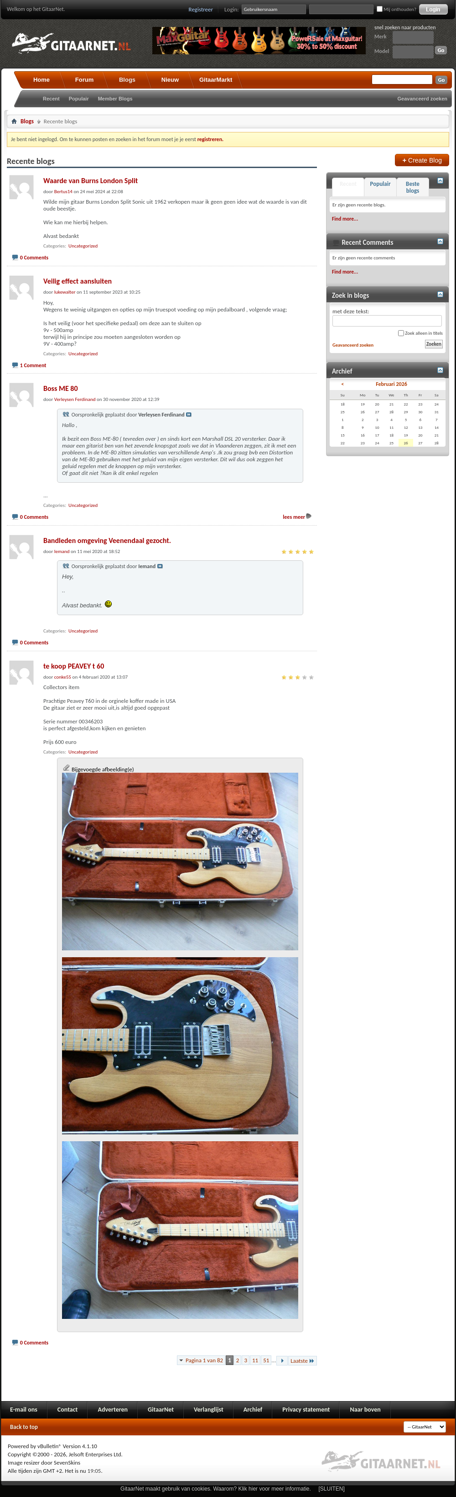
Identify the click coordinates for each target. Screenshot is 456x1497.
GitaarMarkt (215, 79)
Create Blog (422, 160)
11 (255, 1360)
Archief (253, 1409)
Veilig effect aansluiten (77, 281)
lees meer (294, 517)
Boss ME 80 (60, 388)
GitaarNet (161, 1409)
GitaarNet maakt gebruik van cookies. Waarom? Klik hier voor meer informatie (214, 1489)
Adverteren (113, 1409)
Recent (51, 98)
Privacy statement (306, 1409)
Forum (84, 79)
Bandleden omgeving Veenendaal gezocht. (107, 540)
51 (266, 1360)
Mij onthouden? (396, 9)
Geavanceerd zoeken (422, 98)
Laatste (302, 1360)
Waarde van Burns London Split (90, 180)
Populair (79, 98)
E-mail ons (23, 1409)
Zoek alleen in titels (420, 333)
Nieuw (170, 79)
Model (381, 51)
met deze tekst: (387, 317)
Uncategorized (83, 246)
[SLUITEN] (332, 1489)
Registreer (201, 9)
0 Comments (34, 257)
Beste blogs (413, 187)
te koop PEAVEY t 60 (73, 666)
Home (41, 79)
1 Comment (33, 365)
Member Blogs (115, 98)
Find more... (345, 219)
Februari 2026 (391, 384)
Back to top (24, 1426)
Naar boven (365, 1409)
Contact (67, 1409)
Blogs (127, 79)
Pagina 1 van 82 (204, 1360)
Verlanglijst (208, 1409)
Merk (380, 36)
